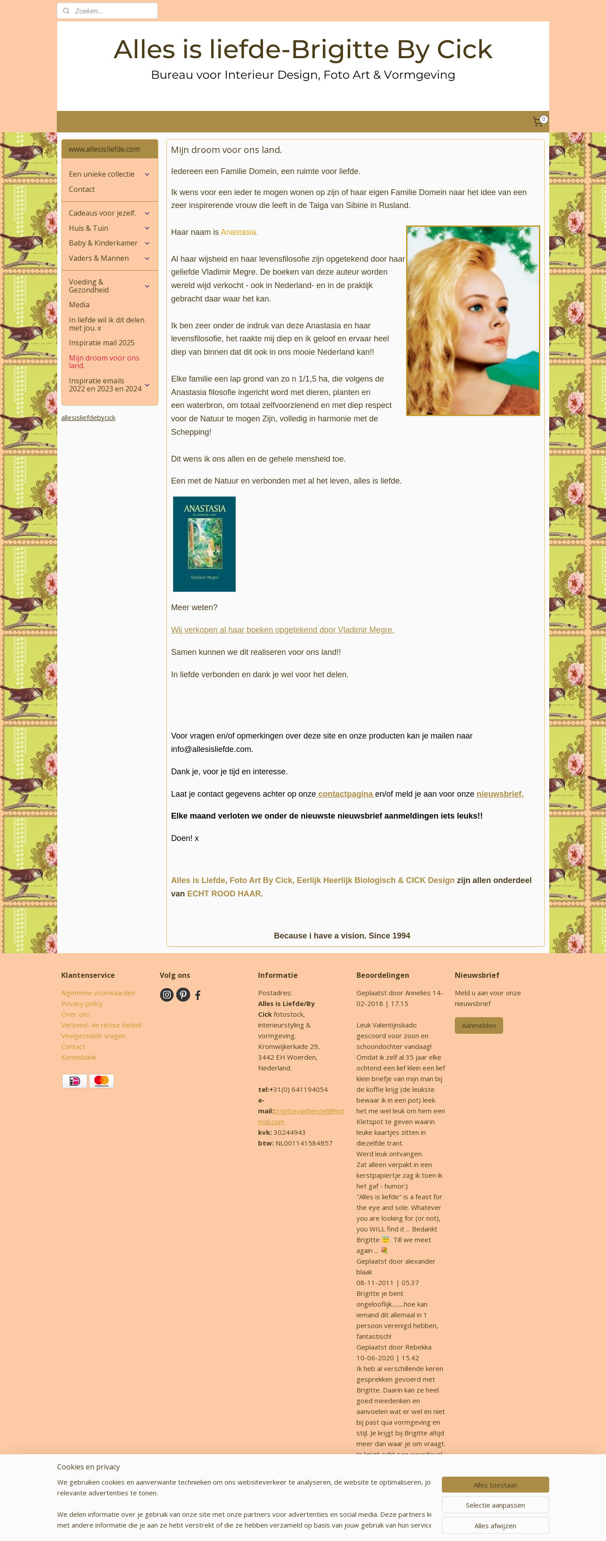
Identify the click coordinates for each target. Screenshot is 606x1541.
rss (298, 1524)
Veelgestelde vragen (93, 1035)
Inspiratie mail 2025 (102, 343)
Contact (82, 189)
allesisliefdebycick (88, 417)
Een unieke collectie (110, 174)
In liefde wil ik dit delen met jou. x (106, 324)
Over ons (75, 1014)
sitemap (279, 1524)
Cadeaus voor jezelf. (110, 213)
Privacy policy (82, 1003)
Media (79, 305)
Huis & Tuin (110, 228)
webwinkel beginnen (332, 1524)
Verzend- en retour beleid (101, 1024)
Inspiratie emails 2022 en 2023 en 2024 (110, 385)
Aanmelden (479, 1025)
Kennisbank (78, 1057)
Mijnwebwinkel (410, 1524)
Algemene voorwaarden (98, 992)
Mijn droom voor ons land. (104, 362)
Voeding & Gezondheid (110, 286)
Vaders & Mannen (110, 258)
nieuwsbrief (499, 794)
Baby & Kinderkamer (110, 243)
